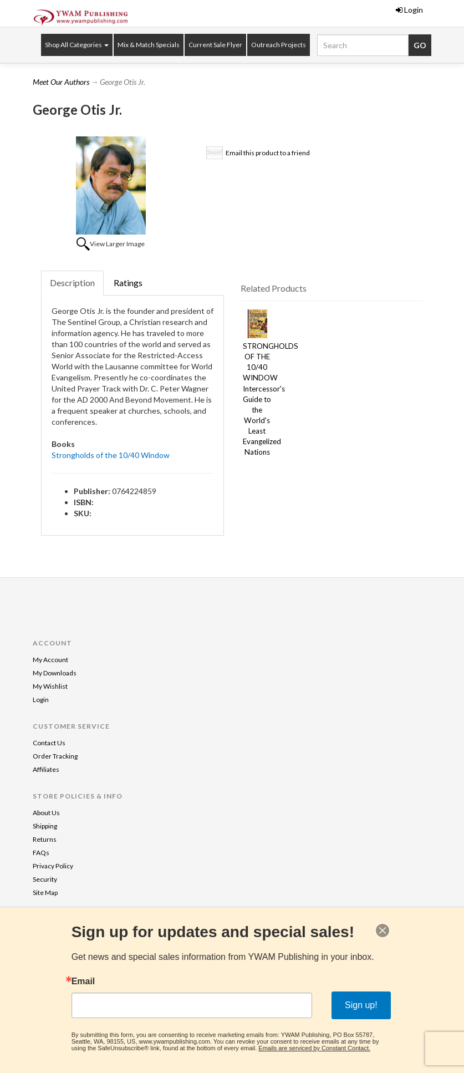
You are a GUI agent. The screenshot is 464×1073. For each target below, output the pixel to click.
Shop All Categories (77, 44)
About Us (46, 812)
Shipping (45, 826)
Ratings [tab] (128, 282)
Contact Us (49, 743)
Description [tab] (72, 282)
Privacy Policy (53, 866)
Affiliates (46, 769)
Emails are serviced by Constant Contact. (314, 1048)
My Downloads (55, 673)
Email (83, 981)
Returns (45, 839)
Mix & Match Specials (149, 44)
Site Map (45, 892)
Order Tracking (55, 756)
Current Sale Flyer (215, 44)
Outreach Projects (278, 44)
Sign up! (361, 1005)
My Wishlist (50, 686)
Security (45, 879)
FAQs (41, 852)
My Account (50, 659)
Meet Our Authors (61, 82)
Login (409, 9)
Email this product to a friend (268, 153)
